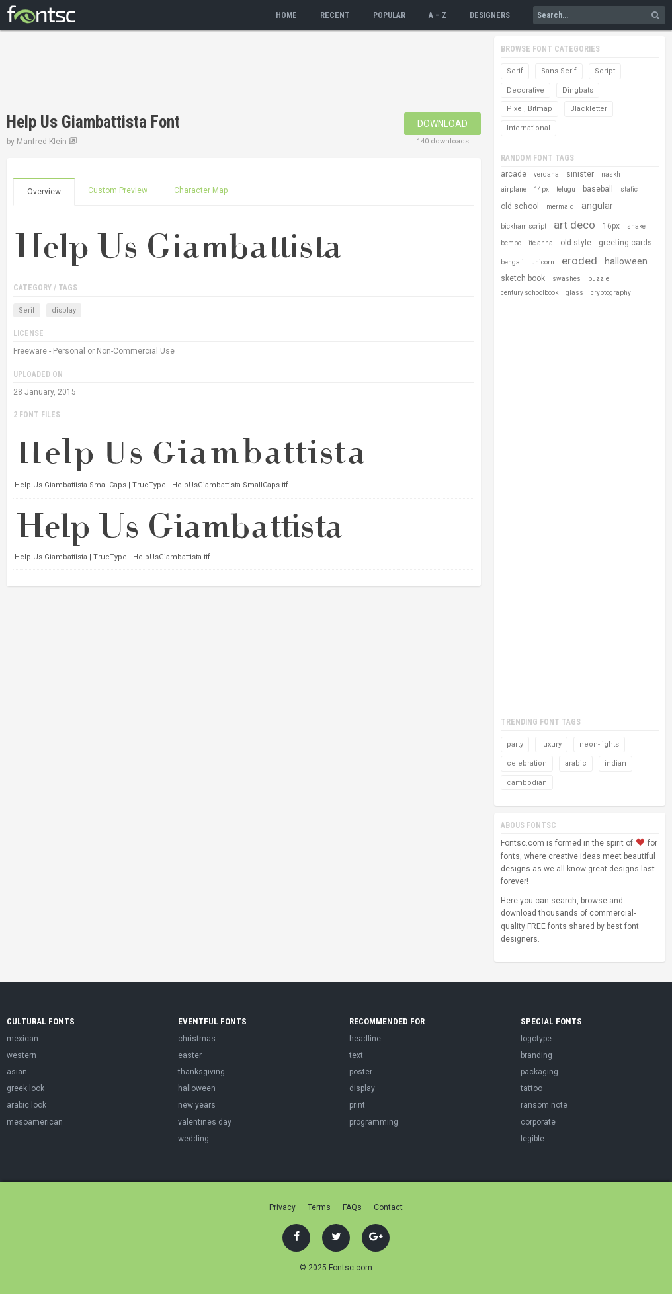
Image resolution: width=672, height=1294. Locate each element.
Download (442, 123)
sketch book (523, 278)
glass (574, 292)
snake (636, 226)
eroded (579, 260)
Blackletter (588, 108)
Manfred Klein (42, 141)
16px (611, 226)
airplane (513, 189)
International (528, 128)
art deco (574, 224)
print (357, 1105)
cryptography (611, 292)
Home (286, 15)
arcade (513, 174)
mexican (22, 1038)
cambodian (527, 782)
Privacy (282, 1207)
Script (605, 71)
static (629, 189)
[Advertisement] (247, 72)
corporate (538, 1122)
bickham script (523, 226)
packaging (539, 1071)
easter (190, 1055)
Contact (388, 1207)
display (64, 310)
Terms (319, 1207)
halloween (626, 261)
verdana (546, 174)
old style (575, 242)
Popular (389, 15)
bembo (511, 243)
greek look (25, 1088)
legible (532, 1138)
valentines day (204, 1122)
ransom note (544, 1105)
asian (17, 1071)
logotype (536, 1038)
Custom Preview (117, 190)
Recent (335, 15)
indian (615, 763)
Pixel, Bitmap (529, 108)
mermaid (560, 206)
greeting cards (625, 242)
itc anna (540, 243)
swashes (566, 278)
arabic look (26, 1105)
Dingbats (577, 90)
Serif (27, 310)
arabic (576, 763)
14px (541, 189)
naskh (610, 174)
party (515, 744)
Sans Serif (559, 71)
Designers (490, 15)
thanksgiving (201, 1071)
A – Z (437, 15)
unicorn (542, 262)
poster (360, 1071)
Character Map (201, 190)
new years (197, 1105)
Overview (44, 191)
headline (365, 1038)
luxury (551, 744)
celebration (527, 763)
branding (536, 1055)
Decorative (525, 90)
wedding (193, 1138)
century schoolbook (529, 292)
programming (373, 1122)
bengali (512, 262)
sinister (580, 174)
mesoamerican (35, 1122)
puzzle (598, 278)
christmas (197, 1038)
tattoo (531, 1088)
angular (597, 205)
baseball (598, 189)
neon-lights (599, 744)
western (21, 1055)
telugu (565, 189)
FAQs (352, 1207)
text (356, 1055)
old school (520, 206)
